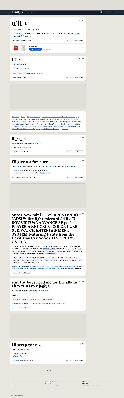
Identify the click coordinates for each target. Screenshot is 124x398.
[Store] (105, 12)
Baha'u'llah (15, 117)
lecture (27, 36)
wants (24, 350)
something (50, 166)
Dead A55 (26, 177)
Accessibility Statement (51, 382)
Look (14, 354)
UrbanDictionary (18, 170)
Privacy (11, 386)
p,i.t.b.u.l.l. (62, 124)
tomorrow (40, 73)
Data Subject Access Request (52, 390)
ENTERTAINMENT (49, 249)
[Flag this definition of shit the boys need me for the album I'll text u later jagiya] (82, 281)
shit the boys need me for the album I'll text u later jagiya (60, 117)
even (15, 29)
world (36, 143)
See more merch (47, 49)
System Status (49, 388)
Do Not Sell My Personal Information (90, 386)
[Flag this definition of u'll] (82, 20)
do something (71, 166)
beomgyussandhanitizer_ (49, 303)
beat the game (24, 68)
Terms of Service (14, 388)
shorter (20, 29)
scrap (17, 356)
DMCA (11, 390)
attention (76, 33)
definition (45, 170)
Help (11, 384)
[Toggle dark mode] (109, 12)
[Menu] (112, 12)
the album (32, 291)
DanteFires (23, 360)
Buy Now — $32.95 (35, 49)
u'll (12, 40)
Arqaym (17, 77)
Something (15, 166)
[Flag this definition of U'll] (82, 58)
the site (42, 173)
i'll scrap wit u (41, 124)
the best (14, 143)
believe (20, 73)
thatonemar (19, 152)
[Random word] (101, 12)
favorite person (26, 147)
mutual (23, 143)
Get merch (79, 40)
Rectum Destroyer (69, 268)
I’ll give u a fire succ (33, 117)
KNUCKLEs (23, 260)
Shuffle (48, 370)
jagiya (46, 291)
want (22, 354)
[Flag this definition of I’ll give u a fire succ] (82, 161)
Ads (11, 382)
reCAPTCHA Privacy (86, 382)
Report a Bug (48, 384)
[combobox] (62, 12)
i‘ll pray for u (52, 124)
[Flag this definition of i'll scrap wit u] (82, 344)
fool (20, 350)
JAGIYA (47, 299)
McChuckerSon (19, 40)
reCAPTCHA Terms (86, 384)
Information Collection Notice (52, 386)
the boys (17, 291)
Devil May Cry (79, 260)
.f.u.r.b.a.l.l (65, 129)
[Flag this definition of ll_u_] (82, 137)
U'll (12, 77)
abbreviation (18, 64)
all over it (53, 254)
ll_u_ (23, 117)
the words (19, 33)
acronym (26, 29)
